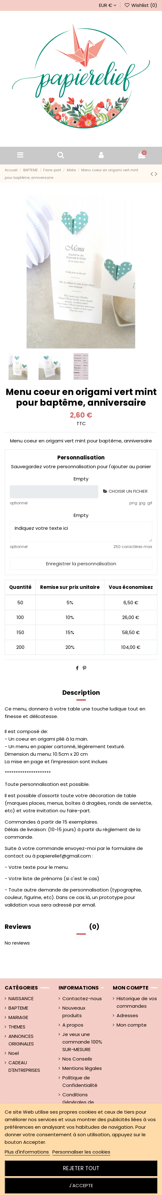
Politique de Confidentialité (79, 1081)
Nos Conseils (77, 1058)
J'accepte (81, 1185)
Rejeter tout (81, 1168)
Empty (81, 478)
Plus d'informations (27, 1151)
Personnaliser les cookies (81, 1151)
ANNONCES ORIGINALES (21, 1040)
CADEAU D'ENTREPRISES (24, 1066)
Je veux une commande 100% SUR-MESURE (82, 1042)
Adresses (127, 1015)
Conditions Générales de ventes (78, 1102)
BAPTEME (18, 1008)
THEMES (16, 1026)
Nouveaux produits (73, 1012)
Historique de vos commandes (137, 1002)
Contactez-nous (82, 998)
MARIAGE (18, 1017)
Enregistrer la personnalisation (81, 563)
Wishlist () (140, 5)
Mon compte (132, 1025)
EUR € (108, 5)
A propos (72, 1025)
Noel (13, 1053)
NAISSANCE (21, 998)
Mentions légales (82, 1068)
